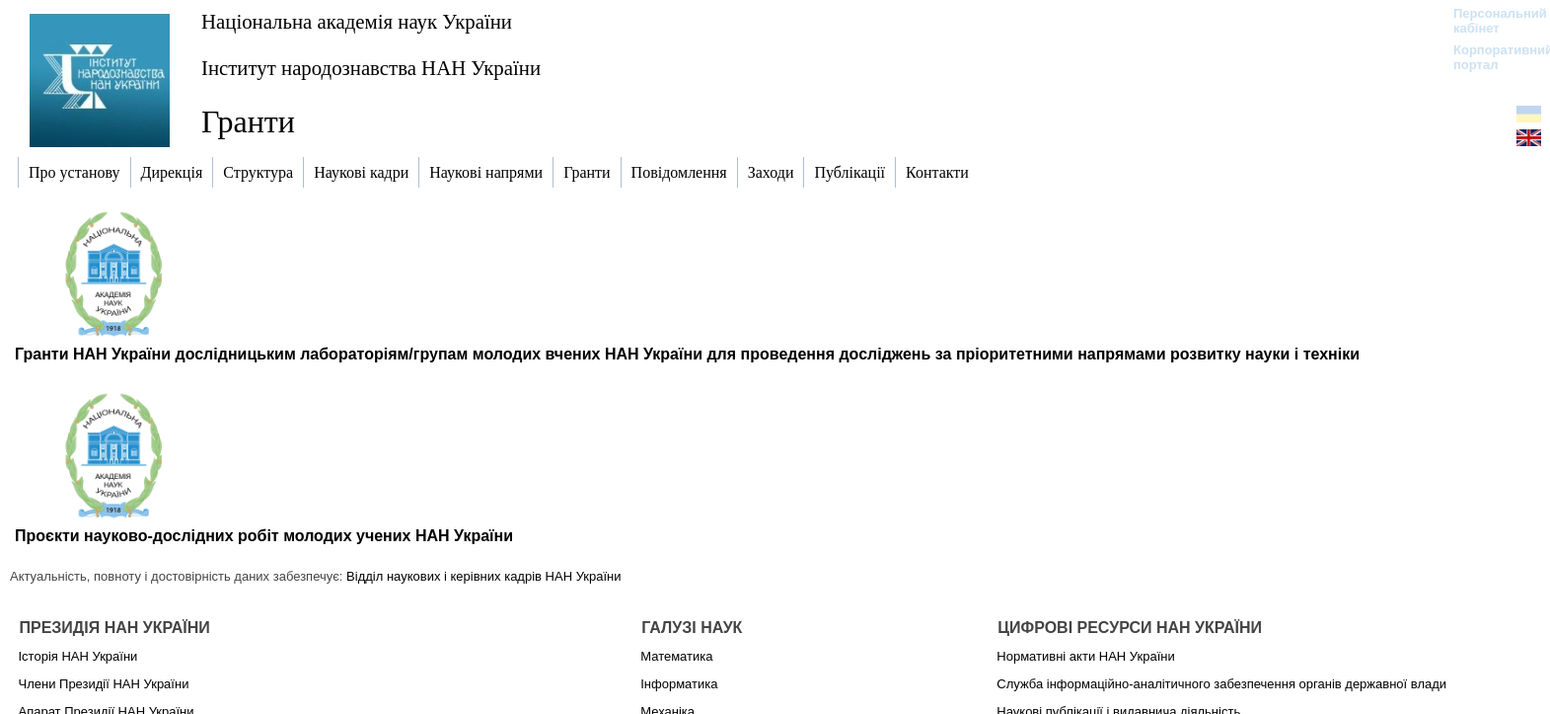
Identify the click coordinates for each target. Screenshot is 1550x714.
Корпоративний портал (1490, 57)
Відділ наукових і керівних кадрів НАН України (483, 576)
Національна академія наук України (356, 21)
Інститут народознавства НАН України (371, 67)
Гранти (248, 121)
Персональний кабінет (1490, 21)
